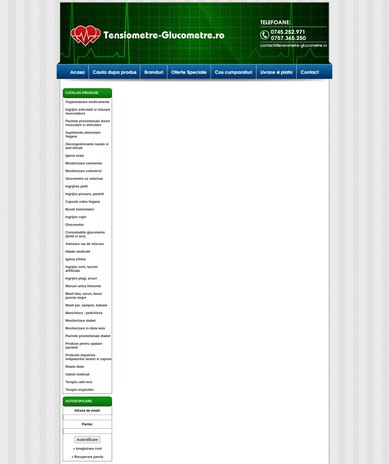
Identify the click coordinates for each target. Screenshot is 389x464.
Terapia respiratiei (79, 390)
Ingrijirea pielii (76, 186)
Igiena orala (74, 156)
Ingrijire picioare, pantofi (84, 194)
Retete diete (74, 367)
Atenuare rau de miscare (84, 244)
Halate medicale (77, 252)
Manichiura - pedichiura (83, 313)
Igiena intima (75, 259)
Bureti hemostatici (79, 209)
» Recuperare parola (87, 457)
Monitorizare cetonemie (83, 163)
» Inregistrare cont (87, 449)
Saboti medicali (77, 374)
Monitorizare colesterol (83, 171)
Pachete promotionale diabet (87, 336)
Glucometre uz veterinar (84, 179)
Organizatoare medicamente (87, 102)
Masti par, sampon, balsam (86, 305)
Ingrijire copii (75, 217)
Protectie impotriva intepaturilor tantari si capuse (88, 357)
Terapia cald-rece (78, 382)
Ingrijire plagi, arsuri (81, 278)
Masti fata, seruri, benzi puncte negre (83, 296)
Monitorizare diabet (80, 321)
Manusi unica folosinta (83, 286)
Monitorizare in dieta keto (85, 328)
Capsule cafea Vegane (82, 202)
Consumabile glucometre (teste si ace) (85, 234)
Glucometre (74, 225)
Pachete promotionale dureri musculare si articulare (87, 123)
